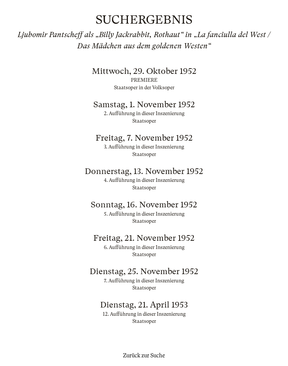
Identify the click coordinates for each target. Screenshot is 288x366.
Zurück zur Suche (144, 355)
